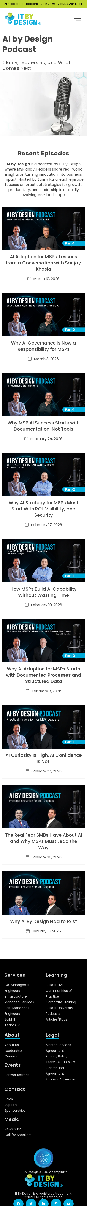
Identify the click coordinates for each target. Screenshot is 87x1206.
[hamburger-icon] (77, 19)
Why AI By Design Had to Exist (43, 921)
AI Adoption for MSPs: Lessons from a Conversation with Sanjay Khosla (43, 262)
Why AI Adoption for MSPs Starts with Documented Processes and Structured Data (43, 675)
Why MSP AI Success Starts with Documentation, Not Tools (44, 426)
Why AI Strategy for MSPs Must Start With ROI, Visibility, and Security (44, 508)
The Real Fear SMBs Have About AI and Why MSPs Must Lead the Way (43, 841)
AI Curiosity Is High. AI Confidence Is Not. (43, 758)
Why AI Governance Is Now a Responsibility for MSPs (43, 346)
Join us (46, 4)
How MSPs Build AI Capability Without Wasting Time (43, 592)
